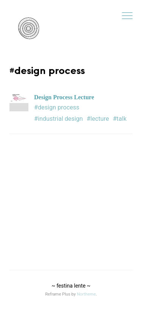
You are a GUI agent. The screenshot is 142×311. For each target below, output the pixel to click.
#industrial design (58, 118)
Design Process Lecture (64, 97)
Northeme (86, 294)
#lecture (98, 118)
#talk (119, 118)
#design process (56, 107)
